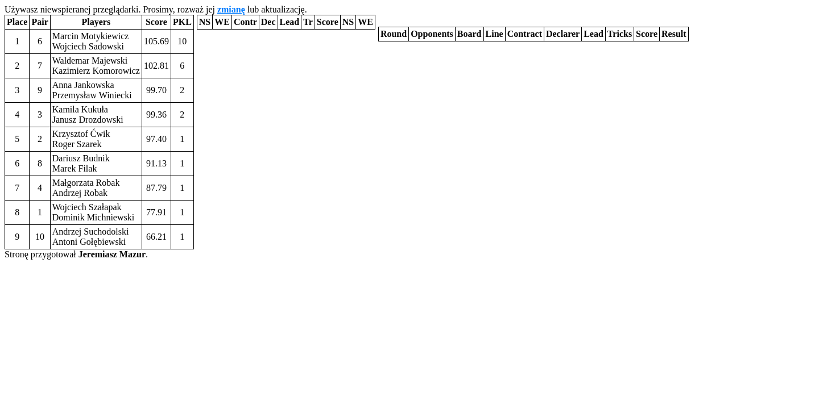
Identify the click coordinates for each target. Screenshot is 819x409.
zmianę (231, 9)
